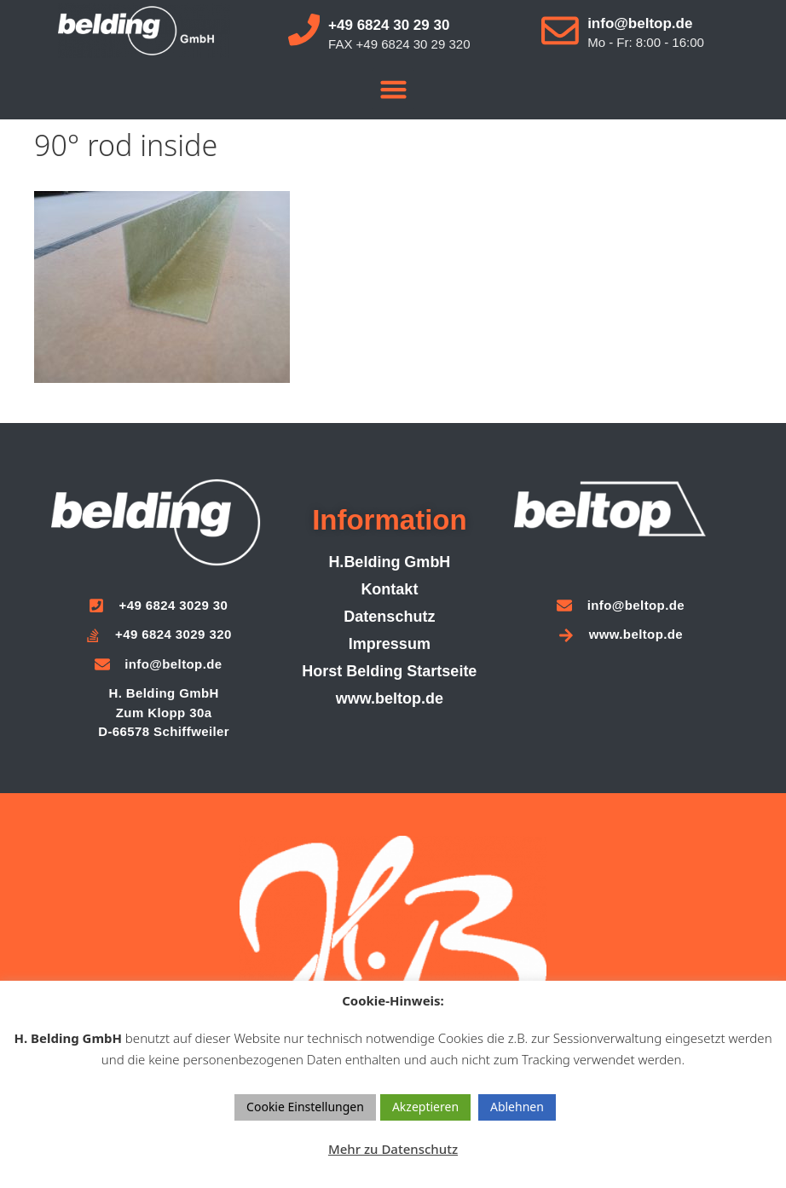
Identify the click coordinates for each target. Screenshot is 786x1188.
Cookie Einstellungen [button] (305, 1106)
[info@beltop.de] (560, 30)
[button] (393, 89)
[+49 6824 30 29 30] (304, 30)
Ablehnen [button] (517, 1106)
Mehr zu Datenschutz (393, 1148)
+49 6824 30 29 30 (390, 25)
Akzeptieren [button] (425, 1106)
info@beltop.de (640, 22)
